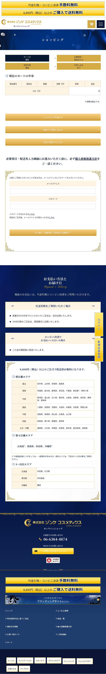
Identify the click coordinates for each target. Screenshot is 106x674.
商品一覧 (61, 618)
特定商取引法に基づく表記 (18, 618)
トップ (9, 610)
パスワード (53, 198)
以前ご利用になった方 (53, 142)
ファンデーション (25, 660)
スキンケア (40, 660)
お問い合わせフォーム (54, 551)
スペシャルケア (54, 660)
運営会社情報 (12, 626)
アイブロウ (24, 669)
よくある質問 (62, 610)
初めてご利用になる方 (53, 129)
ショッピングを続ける (53, 117)
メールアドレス (53, 183)
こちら (32, 214)
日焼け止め (12, 669)
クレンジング (69, 661)
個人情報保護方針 (86, 159)
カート (9, 642)
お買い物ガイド (13, 634)
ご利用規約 (61, 634)
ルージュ (11, 660)
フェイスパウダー (84, 661)
